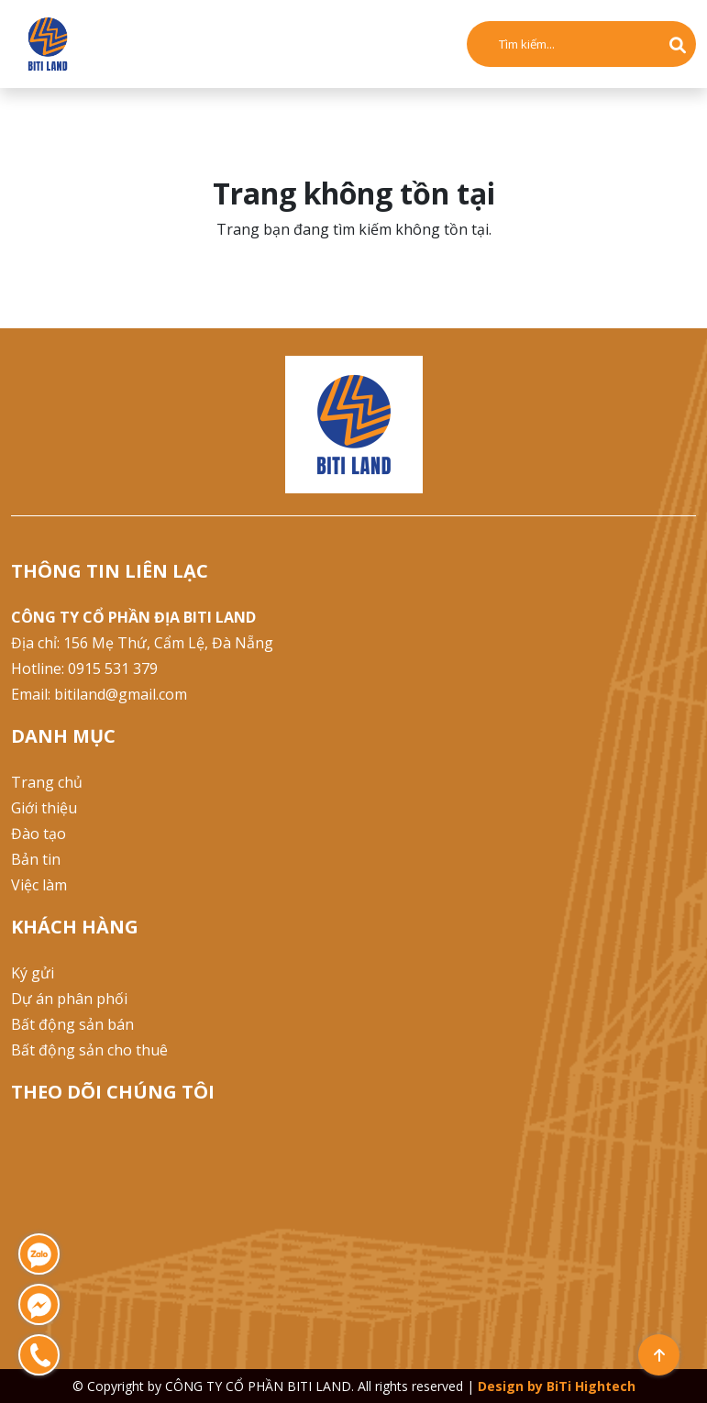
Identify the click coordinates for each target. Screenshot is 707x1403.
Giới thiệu (44, 808)
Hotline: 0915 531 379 (84, 668)
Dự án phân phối (69, 999)
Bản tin (36, 859)
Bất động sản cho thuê (89, 1050)
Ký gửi (32, 973)
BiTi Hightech (591, 1386)
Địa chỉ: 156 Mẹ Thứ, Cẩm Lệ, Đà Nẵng (142, 643)
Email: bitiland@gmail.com (99, 694)
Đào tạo (38, 833)
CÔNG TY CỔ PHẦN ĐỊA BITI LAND (133, 617)
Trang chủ (47, 782)
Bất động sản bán (72, 1024)
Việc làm (39, 885)
